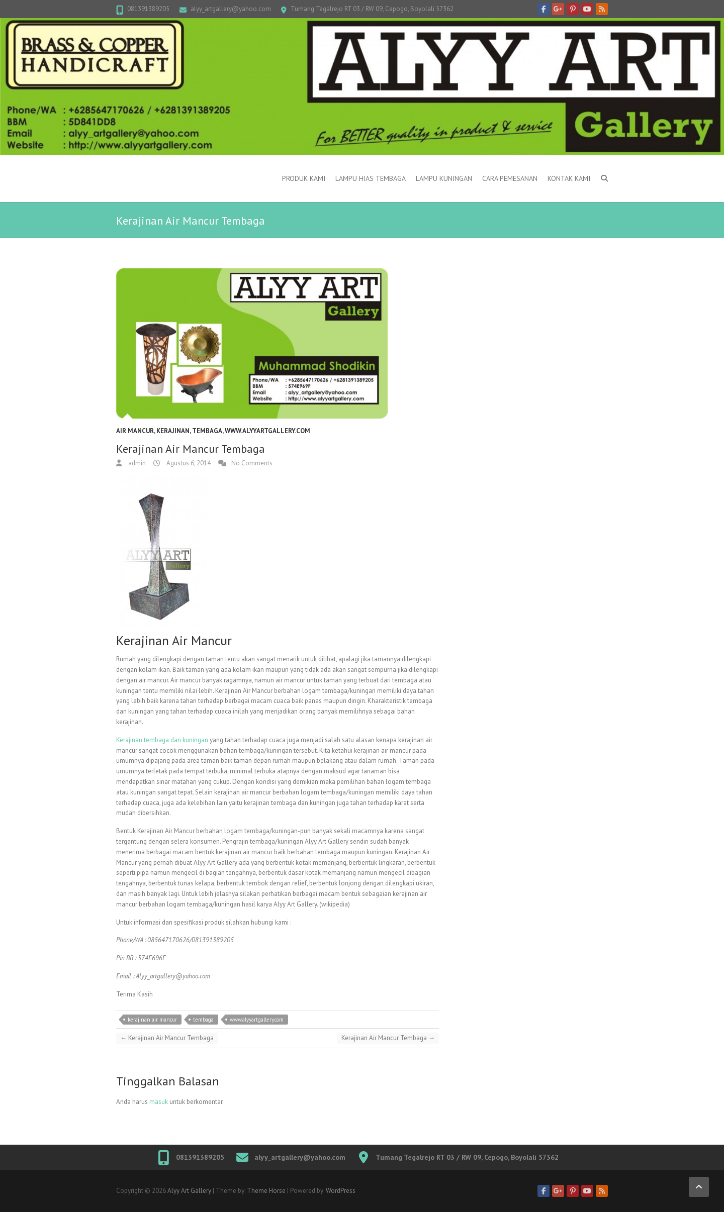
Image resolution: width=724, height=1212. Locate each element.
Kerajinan (173, 431)
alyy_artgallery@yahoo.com (231, 9)
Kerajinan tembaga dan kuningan (162, 740)
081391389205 (148, 9)
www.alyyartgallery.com (267, 431)
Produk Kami (303, 178)
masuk (158, 1101)
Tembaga (207, 431)
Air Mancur (135, 431)
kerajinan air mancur (152, 1019)
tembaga (203, 1019)
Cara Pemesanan (509, 178)
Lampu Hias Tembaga (370, 178)
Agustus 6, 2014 (188, 463)
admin (136, 463)
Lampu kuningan (444, 178)
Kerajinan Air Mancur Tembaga (167, 1038)
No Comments (252, 463)
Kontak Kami (569, 178)
